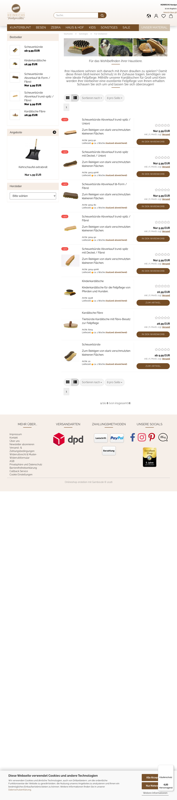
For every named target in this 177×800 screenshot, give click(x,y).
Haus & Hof (75, 27)
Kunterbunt (20, 27)
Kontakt (14, 437)
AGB (12, 461)
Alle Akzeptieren (155, 777)
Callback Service (19, 471)
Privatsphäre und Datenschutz (26, 464)
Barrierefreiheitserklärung (23, 467)
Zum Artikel (153, 302)
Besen (41, 27)
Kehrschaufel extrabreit (33, 167)
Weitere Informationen (155, 793)
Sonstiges (109, 27)
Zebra (56, 27)
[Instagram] (142, 437)
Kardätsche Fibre (92, 312)
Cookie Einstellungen (21, 474)
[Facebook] (132, 437)
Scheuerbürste (91, 344)
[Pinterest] (151, 437)
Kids (92, 27)
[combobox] (92, 98)
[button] (148, 15)
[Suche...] (102, 15)
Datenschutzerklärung (19, 789)
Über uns (15, 441)
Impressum (16, 434)
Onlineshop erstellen (76, 482)
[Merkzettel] (163, 15)
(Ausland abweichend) (116, 143)
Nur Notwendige (155, 785)
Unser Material (154, 27)
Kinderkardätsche (93, 281)
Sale (126, 27)
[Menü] (172, 767)
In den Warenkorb (153, 142)
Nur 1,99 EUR (33, 174)
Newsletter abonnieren (22, 444)
